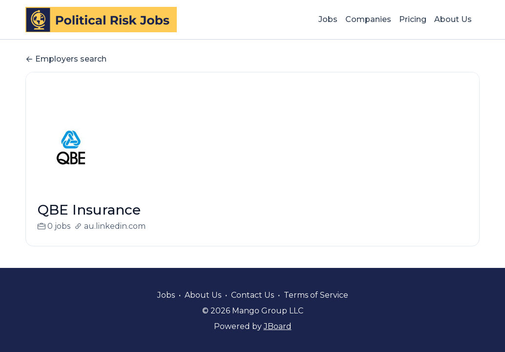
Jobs (327, 19)
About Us (453, 19)
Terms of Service (316, 295)
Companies (368, 19)
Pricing (412, 19)
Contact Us (252, 295)
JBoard (278, 326)
